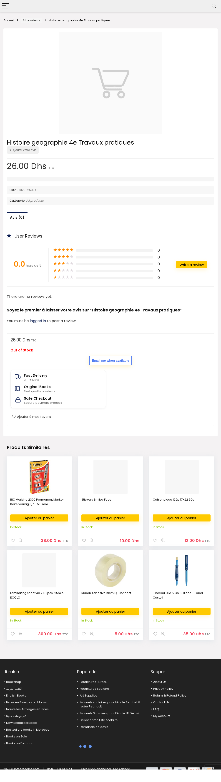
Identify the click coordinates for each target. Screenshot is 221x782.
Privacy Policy (163, 689)
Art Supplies (88, 695)
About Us (159, 682)
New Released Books (22, 723)
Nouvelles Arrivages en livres (27, 709)
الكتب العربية (14, 689)
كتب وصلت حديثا (16, 716)
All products (31, 20)
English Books (16, 695)
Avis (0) (17, 217)
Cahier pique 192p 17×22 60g (173, 499)
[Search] (213, 6)
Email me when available (110, 360)
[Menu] (5, 6)
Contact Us (161, 702)
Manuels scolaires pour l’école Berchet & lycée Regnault (110, 704)
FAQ (156, 709)
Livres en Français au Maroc (26, 702)
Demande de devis (94, 727)
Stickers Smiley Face (96, 499)
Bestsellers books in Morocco (28, 729)
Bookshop (13, 682)
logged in (38, 320)
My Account (161, 716)
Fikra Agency (121, 769)
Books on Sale (16, 736)
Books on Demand (19, 743)
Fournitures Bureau (94, 682)
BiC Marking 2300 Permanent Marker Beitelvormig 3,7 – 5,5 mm (37, 501)
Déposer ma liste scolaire (99, 720)
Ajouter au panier (39, 518)
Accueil (8, 20)
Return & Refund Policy (169, 695)
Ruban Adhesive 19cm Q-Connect (106, 593)
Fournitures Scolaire (94, 689)
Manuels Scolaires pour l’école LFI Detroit (110, 713)
